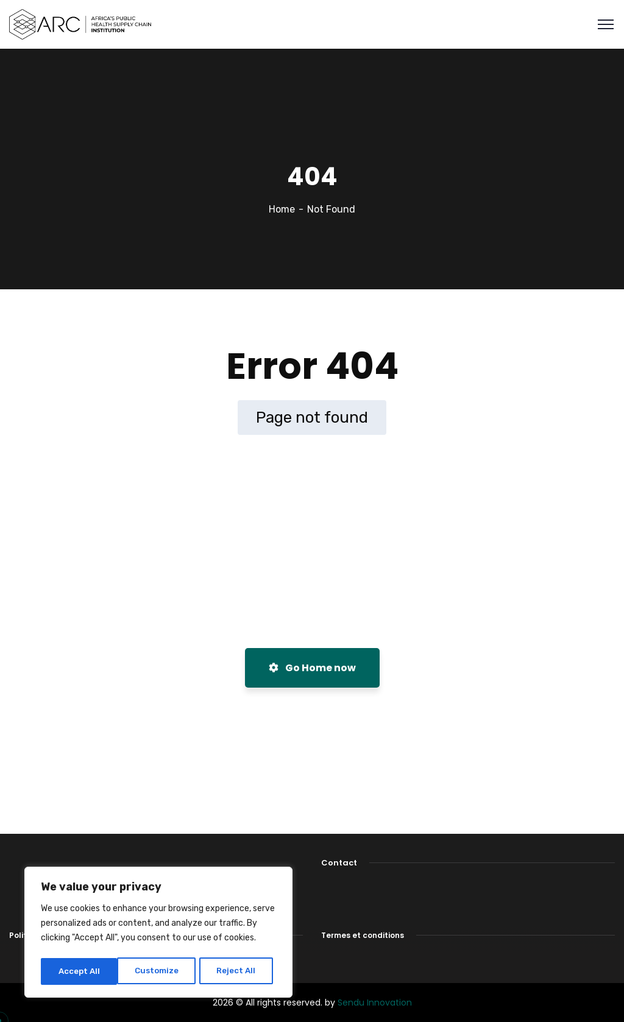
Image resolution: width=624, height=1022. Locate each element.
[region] (158, 934)
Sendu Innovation (375, 1002)
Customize (79, 971)
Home (282, 209)
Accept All (238, 971)
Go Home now (312, 668)
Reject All (160, 971)
